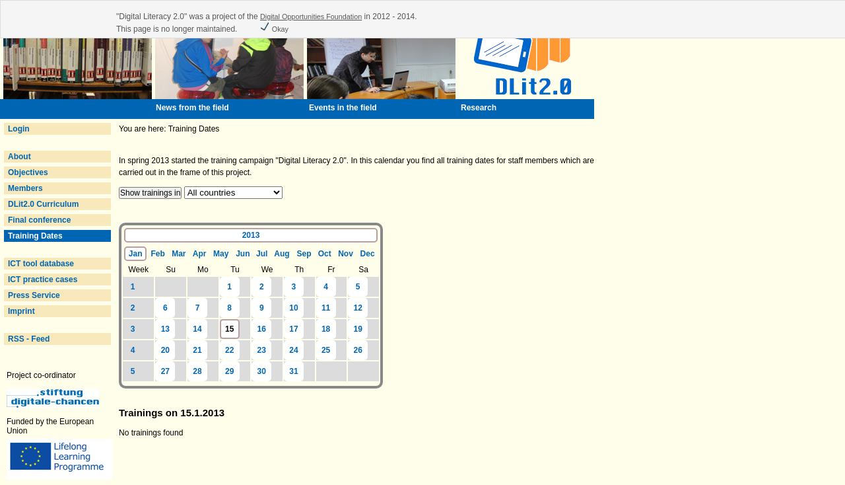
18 (325, 329)
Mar (179, 253)
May (220, 253)
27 (165, 371)
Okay (273, 29)
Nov (345, 253)
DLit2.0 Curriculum (43, 204)
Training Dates (35, 236)
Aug (281, 253)
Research (478, 107)
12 (358, 308)
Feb (158, 253)
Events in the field (343, 107)
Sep (304, 253)
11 (325, 308)
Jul (261, 253)
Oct (324, 253)
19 (358, 329)
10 (293, 308)
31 (293, 371)
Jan (136, 253)
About (19, 156)
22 (229, 350)
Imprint (21, 311)
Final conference (39, 220)
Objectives (28, 172)
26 (358, 350)
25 (325, 350)
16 (261, 329)
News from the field (192, 107)
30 (261, 371)
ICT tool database (41, 263)
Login (19, 128)
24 (293, 350)
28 (197, 371)
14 (197, 329)
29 (229, 371)
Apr (200, 253)
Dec (367, 253)
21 (197, 350)
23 (261, 350)
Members (25, 188)
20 (165, 350)
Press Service (34, 295)
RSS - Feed (29, 339)
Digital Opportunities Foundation (311, 16)
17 (293, 329)
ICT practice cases (42, 279)
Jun (243, 253)
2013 (251, 235)
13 (165, 329)
